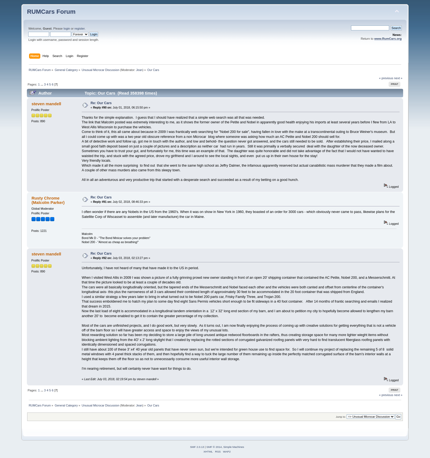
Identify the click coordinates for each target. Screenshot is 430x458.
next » (398, 78)
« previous (386, 78)
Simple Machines (233, 446)
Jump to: (341, 416)
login (67, 28)
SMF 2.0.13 (197, 446)
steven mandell (46, 103)
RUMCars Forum (51, 11)
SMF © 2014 (214, 446)
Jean (139, 70)
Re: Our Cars (101, 103)
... (42, 84)
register (80, 28)
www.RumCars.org (388, 38)
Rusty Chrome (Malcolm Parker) (48, 200)
